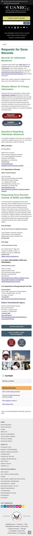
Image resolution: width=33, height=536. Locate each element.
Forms (3, 476)
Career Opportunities (8, 459)
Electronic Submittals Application (13, 479)
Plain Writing (5, 490)
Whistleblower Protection (13, 526)
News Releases (6, 424)
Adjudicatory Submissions (10, 481)
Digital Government (8, 434)
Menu (28, 9)
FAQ (6, 33)
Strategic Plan (6, 447)
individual (12, 95)
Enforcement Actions (8, 493)
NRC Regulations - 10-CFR (9, 486)
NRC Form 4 (22, 64)
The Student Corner (8, 436)
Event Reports (6, 427)
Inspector (14, 528)
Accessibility (12, 531)
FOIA (25, 524)
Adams (3, 429)
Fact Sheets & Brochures (10, 474)
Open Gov (4, 431)
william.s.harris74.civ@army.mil (9, 256)
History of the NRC (7, 456)
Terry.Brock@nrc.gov (7, 163)
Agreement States (13, 33)
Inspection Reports (8, 488)
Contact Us (12, 37)
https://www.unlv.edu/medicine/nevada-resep (13, 299)
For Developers (6, 441)
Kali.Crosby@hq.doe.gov (8, 187)
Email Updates (21, 37)
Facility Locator (24, 33)
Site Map (23, 528)
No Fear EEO (24, 526)
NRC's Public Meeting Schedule (11, 391)
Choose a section (8, 381)
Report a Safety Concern (16, 18)
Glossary (4, 497)
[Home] (15, 9)
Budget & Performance (9, 449)
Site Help (17, 35)
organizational (6, 95)
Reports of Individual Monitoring (11, 396)
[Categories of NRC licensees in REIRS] (12, 165)
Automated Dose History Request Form (12, 72)
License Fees (5, 454)
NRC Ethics (4, 461)
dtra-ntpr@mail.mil (6, 315)
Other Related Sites (7, 404)
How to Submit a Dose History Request (12, 74)
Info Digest (5, 472)
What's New (10, 35)
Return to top (29, 532)
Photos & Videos (6, 439)
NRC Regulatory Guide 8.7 (9, 400)
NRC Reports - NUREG (8, 483)
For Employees (22, 533)
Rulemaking (5, 495)
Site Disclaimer (12, 533)
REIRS (5, 44)
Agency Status (6, 463)
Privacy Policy (21, 531)
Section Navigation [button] (16, 326)
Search (26, 23)
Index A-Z (24, 35)
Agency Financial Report (9, 452)
